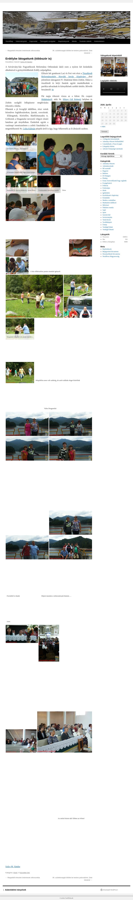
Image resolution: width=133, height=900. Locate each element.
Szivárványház (107, 217)
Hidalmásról (46, 99)
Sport (104, 212)
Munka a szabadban (109, 200)
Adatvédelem (99, 41)
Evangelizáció (107, 183)
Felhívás (105, 186)
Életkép (105, 178)
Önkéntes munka (108, 208)
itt (53, 89)
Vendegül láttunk (108, 229)
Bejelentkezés (107, 249)
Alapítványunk (63, 41)
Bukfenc (105, 173)
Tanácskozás (107, 220)
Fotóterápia (106, 188)
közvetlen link (25, 873)
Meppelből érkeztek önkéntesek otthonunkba (22, 51)
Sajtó (104, 210)
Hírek (15, 873)
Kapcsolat (33, 41)
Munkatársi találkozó (109, 203)
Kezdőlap (9, 41)
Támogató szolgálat (47, 41)
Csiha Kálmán (29, 129)
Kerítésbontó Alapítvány (111, 195)
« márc (102, 127)
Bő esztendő (107, 168)
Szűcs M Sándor (26, 62)
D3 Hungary (107, 176)
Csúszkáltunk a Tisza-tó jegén (112, 144)
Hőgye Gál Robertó (72, 99)
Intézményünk (21, 41)
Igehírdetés (106, 193)
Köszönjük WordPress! (110, 890)
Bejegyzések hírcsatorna (110, 251)
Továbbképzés (107, 222)
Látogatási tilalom (108, 146)
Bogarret (105, 171)
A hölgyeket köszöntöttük (111, 139)
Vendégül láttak (108, 227)
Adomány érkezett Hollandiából (113, 141)
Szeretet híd (106, 215)
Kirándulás (106, 198)
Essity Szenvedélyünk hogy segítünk (114, 181)
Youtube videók (85, 41)
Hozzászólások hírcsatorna (111, 254)
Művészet (106, 205)
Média (74, 41)
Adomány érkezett (109, 164)
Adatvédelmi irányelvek (15, 890)
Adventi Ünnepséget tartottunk (113, 149)
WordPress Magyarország (111, 256)
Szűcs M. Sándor (12, 866)
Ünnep (105, 225)
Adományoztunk (108, 166)
